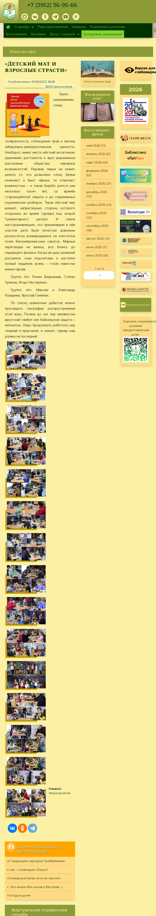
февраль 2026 (97, 171)
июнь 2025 (94, 255)
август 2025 (95, 238)
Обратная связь (109, 705)
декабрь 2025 (96, 192)
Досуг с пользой (63, 34)
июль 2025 (94, 247)
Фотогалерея (16, 34)
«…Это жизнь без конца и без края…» (35, 615)
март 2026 (94, 162)
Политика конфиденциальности (121, 698)
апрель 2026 (95, 154)
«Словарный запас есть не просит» (34, 606)
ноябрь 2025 (95, 205)
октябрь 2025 (96, 213)
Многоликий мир (97, 81)
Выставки (38, 34)
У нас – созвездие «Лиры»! (27, 598)
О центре (22, 27)
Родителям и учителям (107, 27)
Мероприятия (64, 523)
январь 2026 (95, 183)
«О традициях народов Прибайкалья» (36, 589)
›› (100, 275)
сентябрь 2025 (97, 226)
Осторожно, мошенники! (103, 34)
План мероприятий (53, 27)
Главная (8, 27)
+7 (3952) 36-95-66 (52, 5)
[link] (78, 52)
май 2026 (93, 145)
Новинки (79, 27)
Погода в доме (19, 623)
